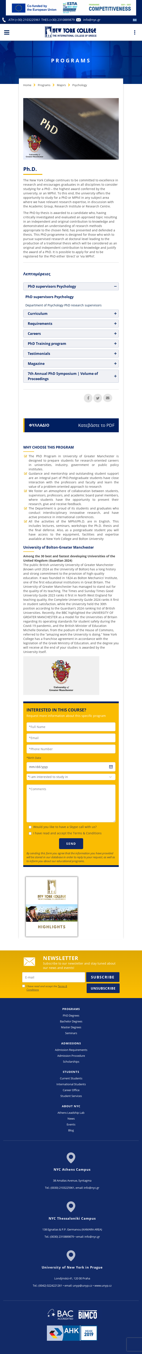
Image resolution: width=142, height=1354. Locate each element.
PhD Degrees (71, 1015)
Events (71, 1124)
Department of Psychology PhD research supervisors (63, 305)
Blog (71, 1130)
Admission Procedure (71, 1056)
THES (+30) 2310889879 (58, 20)
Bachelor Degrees (71, 1021)
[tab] (71, 286)
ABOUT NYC (71, 1106)
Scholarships (71, 1061)
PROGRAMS (71, 1009)
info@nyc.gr (92, 20)
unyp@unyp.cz (82, 1285)
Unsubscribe (103, 988)
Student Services (71, 1096)
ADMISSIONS (71, 1043)
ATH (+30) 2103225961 (24, 20)
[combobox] (71, 777)
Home (27, 85)
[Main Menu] (7, 32)
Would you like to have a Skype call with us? (65, 827)
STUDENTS (71, 1072)
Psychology (79, 85)
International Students (71, 1084)
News (71, 1118)
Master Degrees (71, 1027)
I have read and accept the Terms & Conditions (67, 833)
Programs (44, 85)
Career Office (71, 1090)
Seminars (71, 1033)
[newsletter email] (53, 977)
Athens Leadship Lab (71, 1113)
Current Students (71, 1078)
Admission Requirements (71, 1050)
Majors (61, 85)
